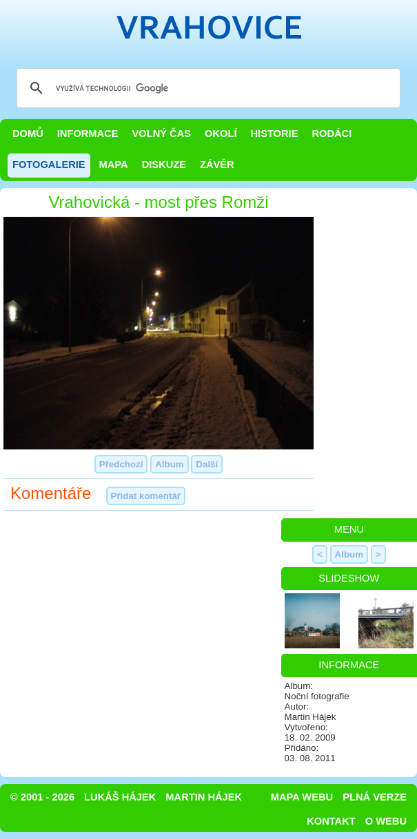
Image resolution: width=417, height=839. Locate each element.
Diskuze (164, 164)
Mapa (113, 164)
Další (207, 464)
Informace (88, 133)
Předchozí (121, 464)
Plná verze (375, 797)
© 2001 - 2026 (42, 797)
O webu (386, 821)
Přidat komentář (146, 496)
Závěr (217, 164)
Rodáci (332, 133)
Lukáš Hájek (120, 797)
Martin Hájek (203, 797)
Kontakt (331, 821)
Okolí (220, 133)
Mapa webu (302, 797)
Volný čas (162, 133)
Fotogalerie (48, 164)
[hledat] (206, 88)
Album (169, 464)
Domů (27, 133)
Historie (274, 133)
